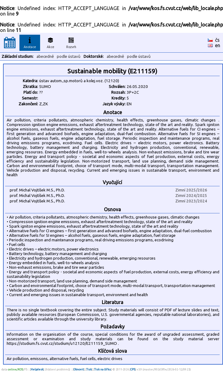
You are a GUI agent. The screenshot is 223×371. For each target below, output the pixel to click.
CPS (132, 369)
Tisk (89, 369)
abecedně (45, 56)
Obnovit (79, 369)
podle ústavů (69, 56)
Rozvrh (71, 42)
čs (217, 40)
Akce (50, 42)
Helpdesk (37, 369)
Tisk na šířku (102, 369)
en (217, 45)
